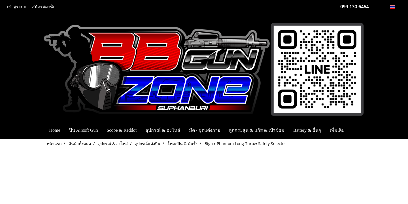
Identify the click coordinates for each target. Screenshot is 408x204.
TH (395, 6)
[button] (357, 130)
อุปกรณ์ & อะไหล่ (162, 130)
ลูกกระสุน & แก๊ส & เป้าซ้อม (256, 130)
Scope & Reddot (122, 130)
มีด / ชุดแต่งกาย (204, 130)
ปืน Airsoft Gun (83, 130)
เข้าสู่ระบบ (16, 6)
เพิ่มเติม (337, 130)
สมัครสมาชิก (44, 6)
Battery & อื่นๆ (307, 130)
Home (54, 130)
